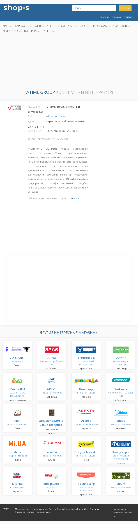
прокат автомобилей (86, 422)
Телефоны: (34, 131)
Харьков (21, 26)
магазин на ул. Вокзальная (86, 487)
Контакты (128, 17)
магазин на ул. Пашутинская (17, 392)
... (58, 31)
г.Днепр (47, 31)
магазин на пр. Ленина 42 (52, 361)
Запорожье (100, 26)
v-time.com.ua (54, 116)
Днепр (51, 26)
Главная (104, 17)
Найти (125, 8)
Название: (34, 106)
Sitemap (128, 513)
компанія (51, 485)
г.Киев (37, 26)
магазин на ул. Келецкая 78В (121, 392)
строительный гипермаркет (86, 361)
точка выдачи (17, 485)
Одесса (66, 26)
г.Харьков (120, 26)
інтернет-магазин (17, 454)
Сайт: (31, 116)
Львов (82, 26)
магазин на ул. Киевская (120, 361)
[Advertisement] (69, 60)
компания (17, 359)
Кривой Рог (11, 31)
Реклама (116, 17)
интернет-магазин (52, 391)
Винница (30, 31)
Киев (6, 26)
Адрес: (32, 121)
